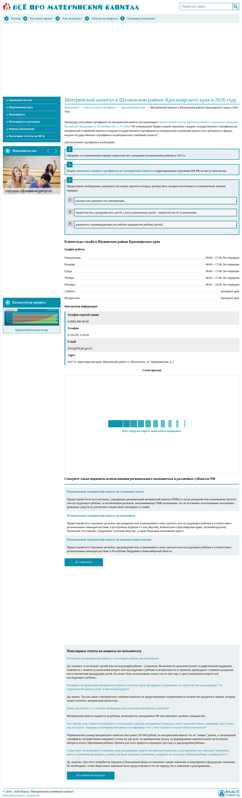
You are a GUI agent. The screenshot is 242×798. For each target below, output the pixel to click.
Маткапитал (17, 114)
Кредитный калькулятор (31, 330)
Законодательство (20, 100)
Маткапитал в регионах (24, 121)
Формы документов (21, 129)
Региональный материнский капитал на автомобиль (101, 515)
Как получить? (72, 18)
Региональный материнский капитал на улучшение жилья (105, 491)
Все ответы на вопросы (91, 775)
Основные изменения (141, 18)
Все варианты (83, 562)
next (55, 151)
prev (48, 151)
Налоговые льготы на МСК (27, 136)
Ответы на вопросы (105, 18)
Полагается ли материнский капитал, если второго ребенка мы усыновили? (113, 658)
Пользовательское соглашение (21, 795)
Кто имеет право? (41, 18)
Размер (15, 18)
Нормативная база (21, 107)
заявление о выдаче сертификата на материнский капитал (114, 171)
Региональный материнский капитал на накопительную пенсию (109, 539)
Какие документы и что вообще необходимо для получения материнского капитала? (118, 708)
